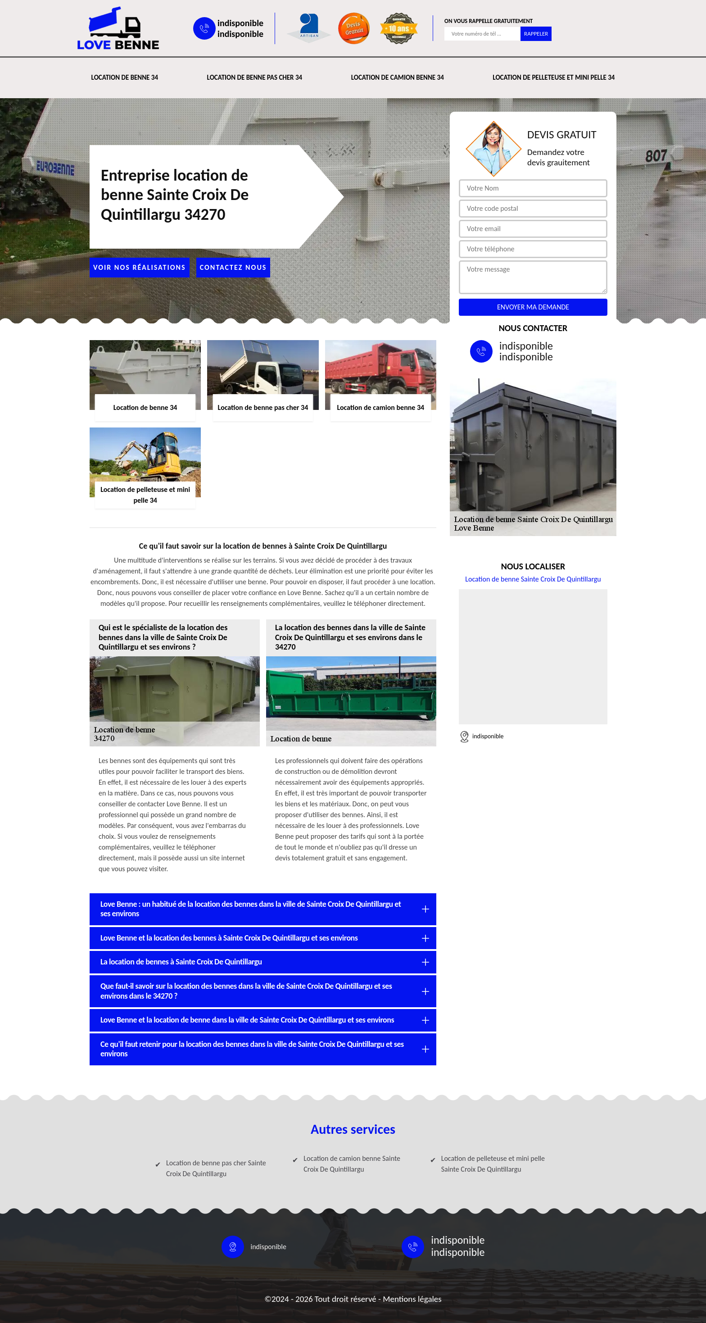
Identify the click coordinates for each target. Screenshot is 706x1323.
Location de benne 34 (124, 77)
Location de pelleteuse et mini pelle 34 (554, 77)
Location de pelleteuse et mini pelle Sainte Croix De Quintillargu (493, 1163)
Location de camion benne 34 (397, 77)
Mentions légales (412, 1299)
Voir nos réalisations (139, 267)
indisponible (240, 23)
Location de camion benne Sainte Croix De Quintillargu (351, 1163)
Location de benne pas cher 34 (255, 77)
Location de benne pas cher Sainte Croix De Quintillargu (216, 1168)
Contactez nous (233, 267)
